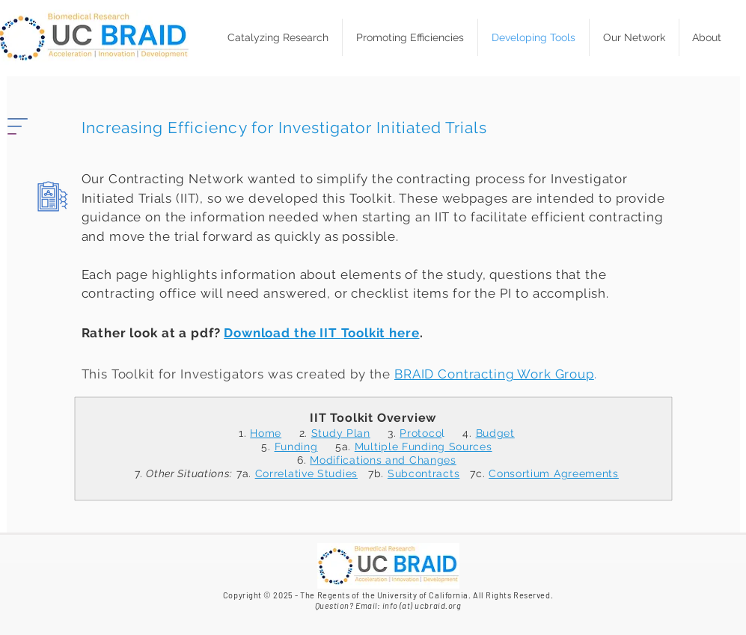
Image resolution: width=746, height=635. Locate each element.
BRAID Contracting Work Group (494, 373)
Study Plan (340, 433)
